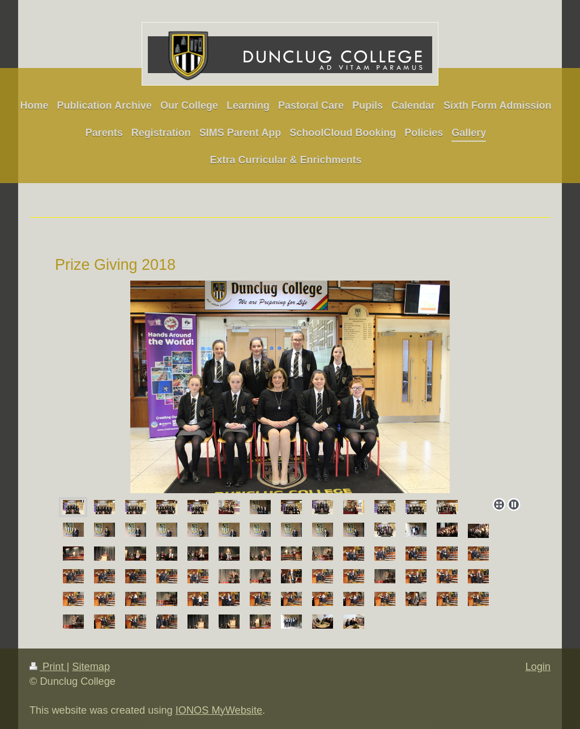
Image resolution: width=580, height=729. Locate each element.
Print (48, 666)
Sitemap (91, 666)
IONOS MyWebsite (219, 710)
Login (538, 666)
